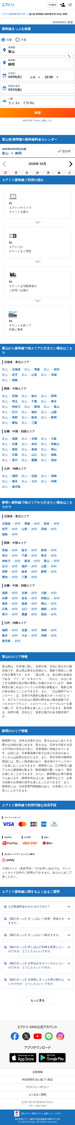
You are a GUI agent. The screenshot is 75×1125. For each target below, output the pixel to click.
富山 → (11, 369)
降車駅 (11, 60)
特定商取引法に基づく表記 (37, 1079)
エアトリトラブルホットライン (37, 1104)
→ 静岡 (11, 523)
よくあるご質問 (37, 1094)
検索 (37, 112)
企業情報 (37, 1072)
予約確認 (52, 5)
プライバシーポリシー (38, 1087)
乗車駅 (11, 47)
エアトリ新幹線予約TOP (13, 14)
